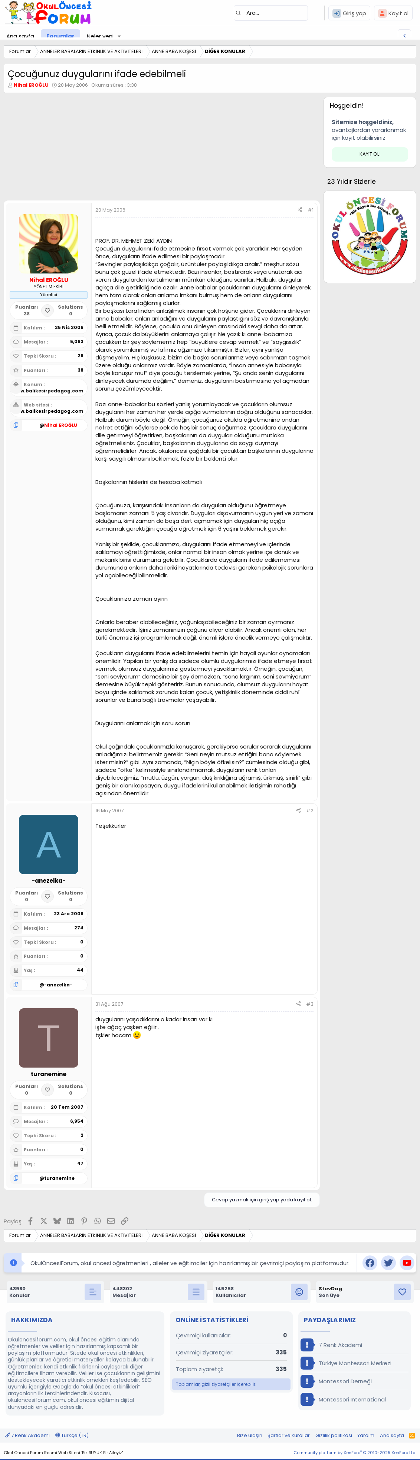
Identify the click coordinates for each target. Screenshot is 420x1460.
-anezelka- (58, 985)
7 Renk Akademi (331, 1344)
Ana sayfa (20, 36)
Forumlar (60, 36)
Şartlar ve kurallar (289, 1435)
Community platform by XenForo (354, 1453)
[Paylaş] (300, 210)
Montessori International (343, 1399)
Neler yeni (100, 36)
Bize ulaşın (249, 1435)
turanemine (59, 1178)
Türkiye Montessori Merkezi (346, 1363)
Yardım (365, 1435)
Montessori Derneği (336, 1381)
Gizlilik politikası (333, 1435)
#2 (310, 810)
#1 (311, 209)
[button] (119, 36)
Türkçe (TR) (72, 1435)
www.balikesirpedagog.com (48, 391)
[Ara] (271, 13)
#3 (310, 1004)
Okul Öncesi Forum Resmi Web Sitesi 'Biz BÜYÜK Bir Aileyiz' (63, 1453)
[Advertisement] (160, 148)
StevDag (330, 1288)
